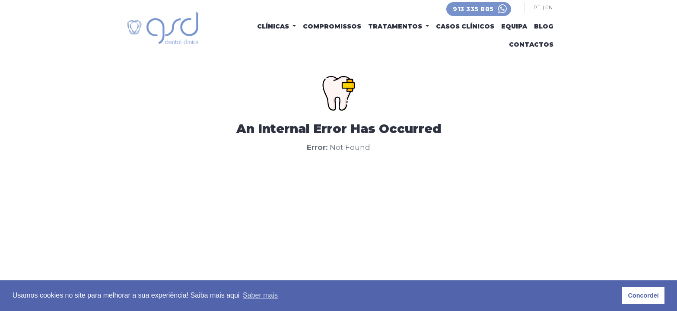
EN (549, 7)
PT (537, 7)
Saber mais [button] (260, 295)
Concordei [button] (643, 295)
